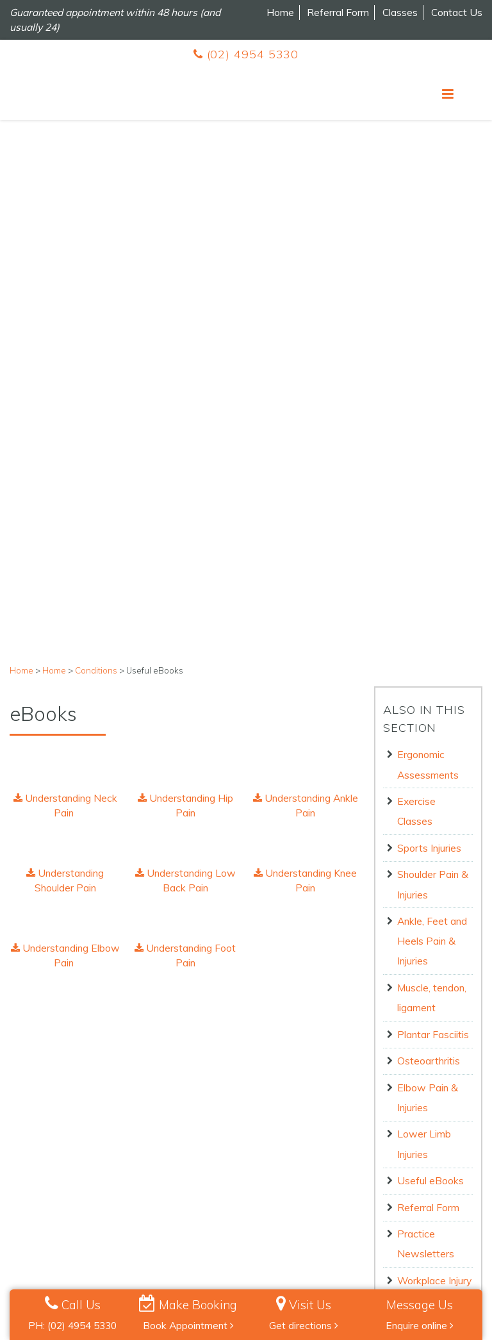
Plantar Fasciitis (433, 553)
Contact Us (456, 12)
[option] (88, 1013)
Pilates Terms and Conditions (72, 1214)
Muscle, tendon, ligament (431, 516)
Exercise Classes (416, 329)
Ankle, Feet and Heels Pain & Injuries (432, 459)
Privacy (59, 1275)
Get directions (303, 1325)
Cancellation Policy (152, 1275)
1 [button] (226, 1066)
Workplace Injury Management (434, 809)
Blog (19, 1196)
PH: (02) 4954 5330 (72, 1325)
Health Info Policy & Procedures (392, 1275)
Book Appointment (188, 1325)
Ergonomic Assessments (428, 283)
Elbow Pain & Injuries (427, 616)
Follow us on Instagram (232, 1212)
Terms (95, 1275)
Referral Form (338, 12)
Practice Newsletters (425, 762)
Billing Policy (218, 1275)
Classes (400, 12)
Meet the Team (41, 1178)
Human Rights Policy (289, 1275)
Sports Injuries (429, 366)
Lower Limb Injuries (424, 662)
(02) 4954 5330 (246, 54)
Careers (26, 1160)
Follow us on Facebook (229, 1189)
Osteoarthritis (428, 579)
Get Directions (366, 1185)
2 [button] (246, 1066)
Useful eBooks (430, 699)
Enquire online (420, 1325)
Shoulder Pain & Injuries (432, 402)
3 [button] (265, 1066)
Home (280, 12)
